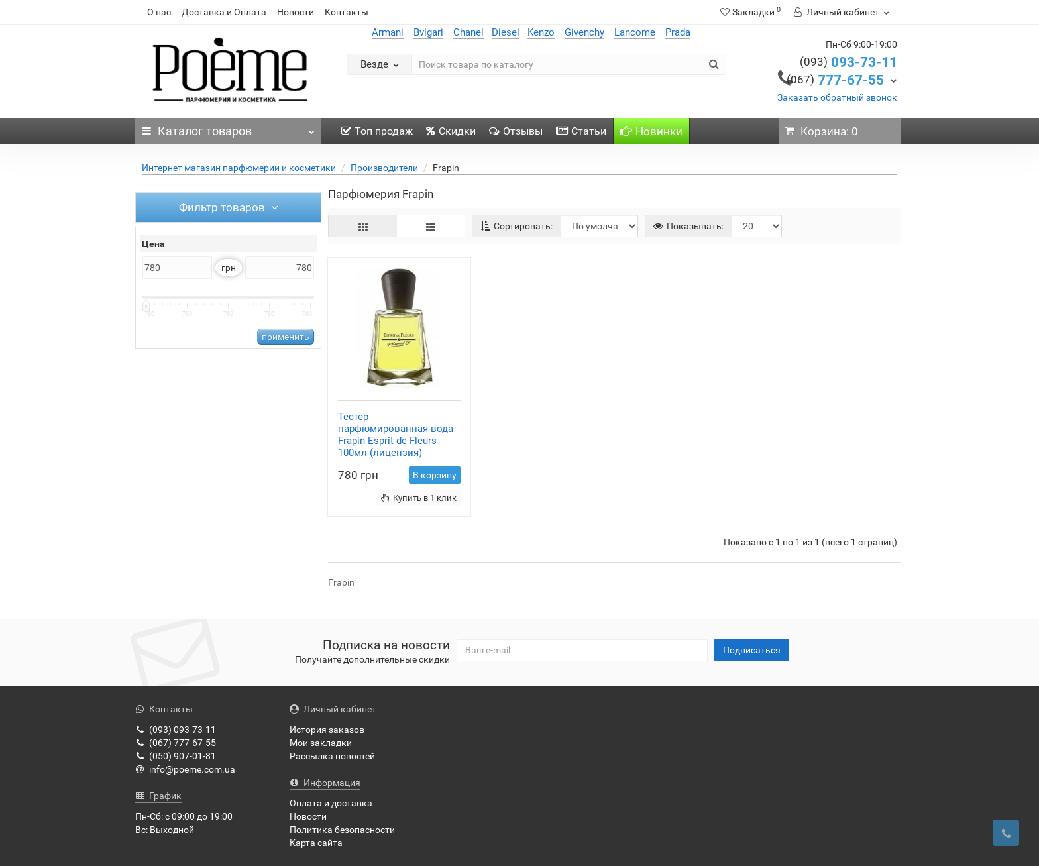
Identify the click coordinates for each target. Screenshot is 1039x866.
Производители (384, 167)
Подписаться (752, 650)
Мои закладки (321, 742)
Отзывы (516, 131)
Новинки (651, 131)
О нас (159, 12)
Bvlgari (428, 32)
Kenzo (541, 32)
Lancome (634, 32)
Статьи (581, 131)
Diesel (506, 32)
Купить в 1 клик (419, 498)
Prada (677, 32)
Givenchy (584, 32)
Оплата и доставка (331, 803)
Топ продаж (377, 131)
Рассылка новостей (332, 756)
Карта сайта (316, 843)
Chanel (468, 32)
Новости (295, 12)
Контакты (346, 12)
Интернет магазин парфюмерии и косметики (239, 167)
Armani (388, 32)
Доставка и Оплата (224, 12)
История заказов (327, 729)
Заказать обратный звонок (837, 97)
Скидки (451, 131)
